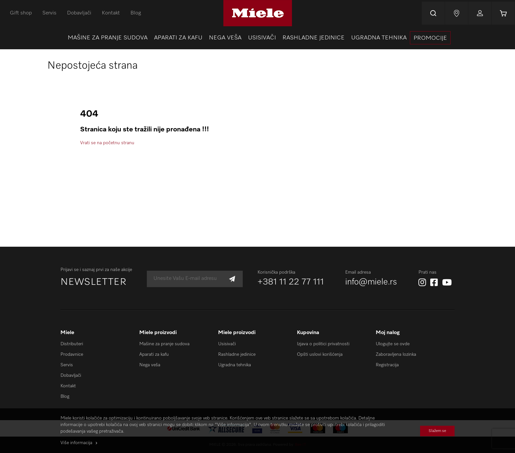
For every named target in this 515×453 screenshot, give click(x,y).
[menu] (257, 37)
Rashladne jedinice (237, 354)
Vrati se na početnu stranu (107, 143)
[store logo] (258, 13)
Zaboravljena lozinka (396, 354)
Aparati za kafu (154, 354)
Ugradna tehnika (234, 365)
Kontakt (111, 13)
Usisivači (227, 344)
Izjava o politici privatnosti (323, 344)
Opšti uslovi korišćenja (320, 354)
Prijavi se (479, 13)
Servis (49, 13)
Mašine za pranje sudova (164, 344)
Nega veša (149, 365)
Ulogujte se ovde (393, 344)
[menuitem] (107, 37)
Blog (135, 13)
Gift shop (21, 13)
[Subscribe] (232, 279)
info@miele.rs (371, 282)
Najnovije (456, 13)
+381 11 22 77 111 (291, 282)
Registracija (387, 365)
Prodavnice (71, 354)
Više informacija (76, 443)
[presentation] (430, 37)
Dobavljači (79, 13)
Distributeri (71, 344)
